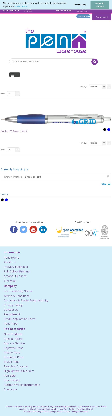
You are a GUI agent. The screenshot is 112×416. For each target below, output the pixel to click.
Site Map (10, 280)
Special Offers (13, 339)
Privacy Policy (13, 305)
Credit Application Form (19, 319)
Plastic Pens (12, 352)
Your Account (102, 17)
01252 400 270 (11, 10)
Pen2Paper (11, 323)
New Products (13, 334)
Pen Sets (10, 375)
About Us (10, 262)
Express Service (14, 343)
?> (2, 200)
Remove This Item (108, 176)
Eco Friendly (12, 380)
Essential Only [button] (80, 5)
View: (3, 93)
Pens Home (11, 257)
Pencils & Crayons (16, 366)
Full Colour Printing (16, 271)
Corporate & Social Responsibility (26, 300)
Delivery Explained (16, 267)
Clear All (106, 184)
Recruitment (12, 314)
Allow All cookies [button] (99, 4)
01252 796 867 (64, 10)
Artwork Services (15, 276)
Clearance (10, 389)
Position (98, 87)
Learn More (21, 6)
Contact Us (11, 309)
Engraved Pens (13, 348)
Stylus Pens (11, 361)
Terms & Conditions (17, 296)
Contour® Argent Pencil (14, 131)
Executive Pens (14, 357)
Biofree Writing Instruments (22, 385)
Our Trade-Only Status (18, 291)
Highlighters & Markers (19, 371)
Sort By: (83, 87)
